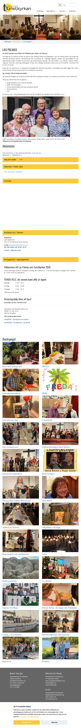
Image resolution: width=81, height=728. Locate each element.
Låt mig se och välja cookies (29, 717)
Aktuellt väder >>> (13, 159)
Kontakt (73, 11)
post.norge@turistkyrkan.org (55, 681)
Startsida (40, 11)
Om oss (63, 11)
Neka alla (54, 722)
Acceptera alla (26, 722)
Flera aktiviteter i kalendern (13, 172)
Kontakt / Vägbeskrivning (12, 250)
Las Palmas (27, 42)
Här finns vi (52, 11)
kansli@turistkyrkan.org (18, 681)
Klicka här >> (7, 155)
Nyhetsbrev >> (17, 155)
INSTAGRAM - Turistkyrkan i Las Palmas (17, 322)
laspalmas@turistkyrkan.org (18, 245)
